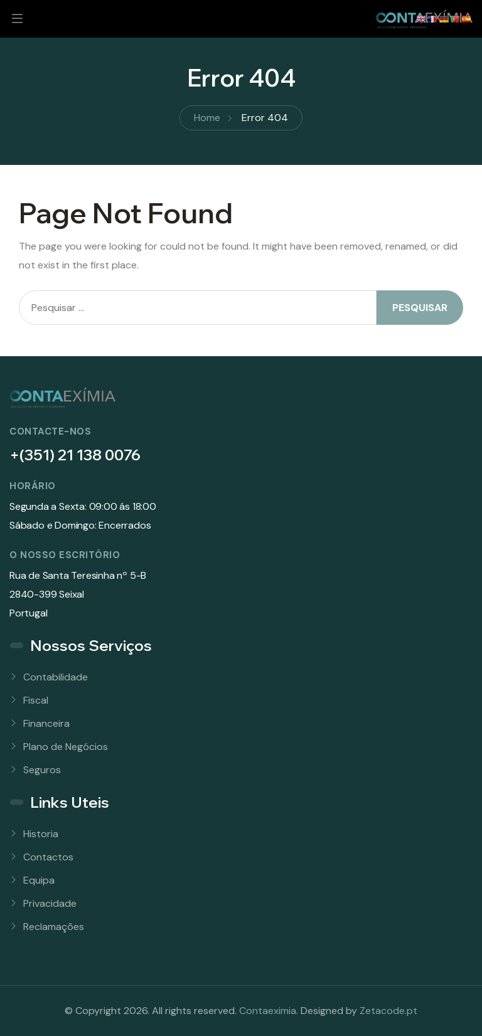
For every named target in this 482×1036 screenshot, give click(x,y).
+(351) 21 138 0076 (75, 454)
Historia (40, 833)
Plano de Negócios (65, 746)
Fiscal (35, 700)
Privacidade (50, 903)
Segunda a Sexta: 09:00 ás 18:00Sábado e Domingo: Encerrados (82, 516)
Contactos (48, 857)
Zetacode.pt (388, 1010)
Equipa (39, 880)
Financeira (46, 723)
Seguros (42, 769)
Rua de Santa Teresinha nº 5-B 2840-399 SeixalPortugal (77, 594)
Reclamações (53, 926)
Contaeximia (267, 1010)
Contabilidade (55, 677)
